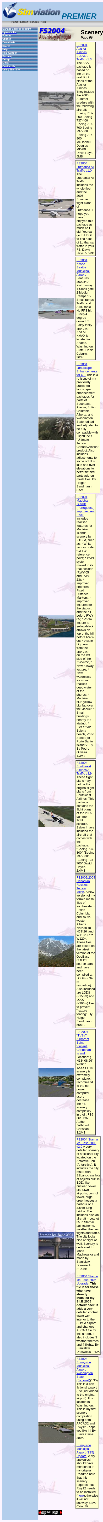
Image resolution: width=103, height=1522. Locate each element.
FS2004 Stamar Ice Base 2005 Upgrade (87, 1279)
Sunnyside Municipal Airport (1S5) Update (85, 1450)
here (80, 1495)
